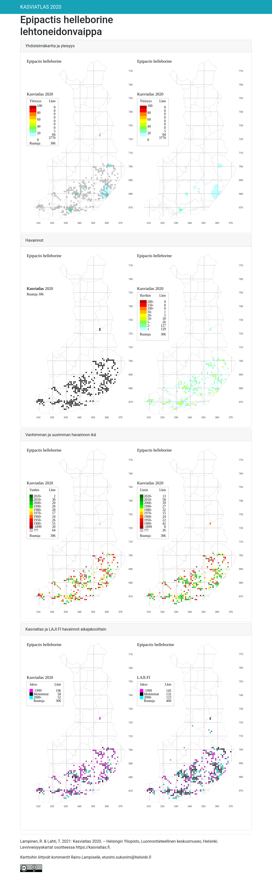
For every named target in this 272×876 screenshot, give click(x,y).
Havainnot (34, 240)
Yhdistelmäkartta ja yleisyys (50, 46)
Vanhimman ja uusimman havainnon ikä (60, 434)
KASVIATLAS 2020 (40, 7)
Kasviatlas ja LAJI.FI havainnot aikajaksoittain (65, 629)
